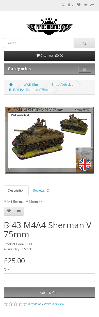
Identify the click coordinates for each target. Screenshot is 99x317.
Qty (6, 269)
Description (16, 190)
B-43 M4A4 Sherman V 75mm (30, 90)
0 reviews (34, 304)
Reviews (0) (41, 190)
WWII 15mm (32, 84)
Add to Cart (50, 292)
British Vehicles (62, 84)
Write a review (54, 304)
